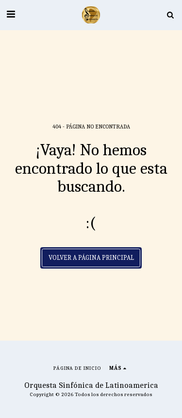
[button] (10, 14)
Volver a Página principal (91, 258)
